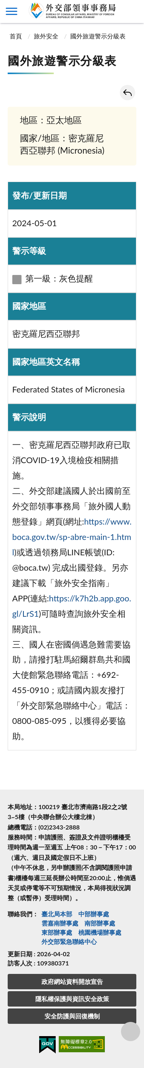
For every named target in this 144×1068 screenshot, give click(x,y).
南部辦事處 (99, 923)
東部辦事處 (56, 932)
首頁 (16, 36)
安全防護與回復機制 (72, 1016)
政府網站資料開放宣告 (72, 981)
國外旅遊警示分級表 (98, 36)
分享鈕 (130, 1031)
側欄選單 (11, 11)
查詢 (132, 11)
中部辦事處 (93, 913)
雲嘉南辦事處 (59, 923)
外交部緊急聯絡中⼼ (69, 941)
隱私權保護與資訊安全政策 (72, 998)
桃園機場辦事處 (99, 932)
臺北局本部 (56, 913)
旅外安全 (46, 36)
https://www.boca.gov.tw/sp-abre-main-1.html (72, 537)
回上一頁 (127, 92)
